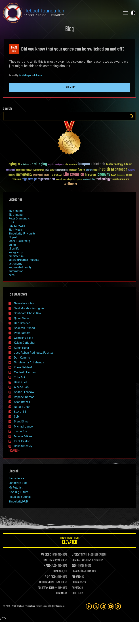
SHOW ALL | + (14, 451)
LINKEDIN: (47, 560)
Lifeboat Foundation (26, 606)
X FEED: (47, 566)
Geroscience (16, 478)
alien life (14, 248)
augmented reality (20, 267)
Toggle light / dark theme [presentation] (133, 13)
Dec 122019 (14, 49)
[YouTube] (110, 606)
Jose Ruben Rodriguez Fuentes (33, 352)
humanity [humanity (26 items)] (131, 170)
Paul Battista (22, 333)
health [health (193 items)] (104, 169)
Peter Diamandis (19, 218)
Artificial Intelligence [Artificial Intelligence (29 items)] (56, 165)
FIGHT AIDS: (50, 577)
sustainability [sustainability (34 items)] (89, 180)
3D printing (16, 211)
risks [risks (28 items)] (64, 180)
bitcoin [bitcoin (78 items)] (128, 164)
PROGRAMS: (77, 582)
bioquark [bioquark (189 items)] (85, 164)
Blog (69, 29)
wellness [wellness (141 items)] (70, 184)
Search (131, 116)
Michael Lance (23, 426)
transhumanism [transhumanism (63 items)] (120, 179)
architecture (16, 256)
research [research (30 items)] (59, 180)
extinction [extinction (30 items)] (73, 170)
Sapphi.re (60, 606)
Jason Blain (21, 431)
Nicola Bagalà (25, 75)
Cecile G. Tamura (25, 372)
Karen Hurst (21, 347)
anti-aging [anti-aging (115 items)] (39, 164)
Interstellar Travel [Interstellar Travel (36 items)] (41, 175)
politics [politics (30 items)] (129, 175)
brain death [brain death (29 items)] (20, 170)
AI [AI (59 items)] (19, 164)
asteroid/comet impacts (24, 259)
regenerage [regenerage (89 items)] (29, 179)
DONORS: (57, 571)
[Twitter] (96, 606)
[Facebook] (89, 606)
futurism (38, 75)
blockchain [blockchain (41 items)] (10, 170)
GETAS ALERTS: (79, 560)
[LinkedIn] (103, 606)
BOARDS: (76, 571)
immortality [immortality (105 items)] (24, 174)
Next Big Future (18, 492)
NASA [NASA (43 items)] (113, 175)
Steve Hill (20, 411)
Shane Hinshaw (24, 392)
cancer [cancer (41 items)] (29, 170)
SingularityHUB (18, 501)
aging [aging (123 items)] (13, 164)
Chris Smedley (23, 446)
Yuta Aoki (20, 377)
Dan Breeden (22, 323)
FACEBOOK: (46, 554)
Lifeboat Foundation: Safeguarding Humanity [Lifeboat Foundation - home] (60, 13)
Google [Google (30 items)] (95, 170)
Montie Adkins (23, 436)
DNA (11, 222)
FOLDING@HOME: (47, 582)
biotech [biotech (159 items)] (99, 164)
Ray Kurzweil (17, 226)
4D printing (16, 214)
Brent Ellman (22, 421)
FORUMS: (60, 593)
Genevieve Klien (24, 303)
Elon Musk (15, 229)
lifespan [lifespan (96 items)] (90, 175)
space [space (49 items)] (79, 179)
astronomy (15, 263)
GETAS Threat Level (69, 541)
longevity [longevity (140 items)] (103, 174)
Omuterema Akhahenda (29, 362)
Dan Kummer (22, 357)
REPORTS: (76, 577)
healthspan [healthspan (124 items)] (119, 169)
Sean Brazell (22, 402)
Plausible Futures (20, 497)
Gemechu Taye (23, 338)
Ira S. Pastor (22, 441)
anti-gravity (16, 252)
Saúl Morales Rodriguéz (29, 308)
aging (12, 244)
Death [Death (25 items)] (52, 170)
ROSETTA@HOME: (46, 588)
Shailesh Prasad (24, 328)
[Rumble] (118, 606)
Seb (16, 416)
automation (16, 271)
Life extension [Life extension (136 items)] (73, 174)
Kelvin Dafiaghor (24, 342)
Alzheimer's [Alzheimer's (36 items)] (26, 165)
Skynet (13, 237)
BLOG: (74, 566)
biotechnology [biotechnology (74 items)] (114, 164)
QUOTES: (76, 593)
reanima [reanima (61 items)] (16, 179)
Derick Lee (20, 382)
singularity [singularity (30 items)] (71, 180)
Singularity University (22, 233)
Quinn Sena (21, 318)
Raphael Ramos (24, 397)
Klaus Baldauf (23, 367)
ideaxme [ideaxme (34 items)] (12, 175)
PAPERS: (76, 588)
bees (11, 275)
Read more (69, 87)
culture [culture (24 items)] (47, 170)
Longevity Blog (18, 483)
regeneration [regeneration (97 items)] (46, 179)
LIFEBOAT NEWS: (79, 554)
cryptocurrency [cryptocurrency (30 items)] (38, 170)
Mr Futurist (15, 487)
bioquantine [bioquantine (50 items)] (71, 164)
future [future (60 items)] (81, 169)
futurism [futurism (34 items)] (89, 170)
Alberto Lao (21, 387)
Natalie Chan (22, 407)
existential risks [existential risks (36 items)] (61, 170)
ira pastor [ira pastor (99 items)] (56, 175)
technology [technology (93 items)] (103, 179)
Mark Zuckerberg (19, 241)
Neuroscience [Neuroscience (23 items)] (121, 175)
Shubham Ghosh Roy (27, 313)
